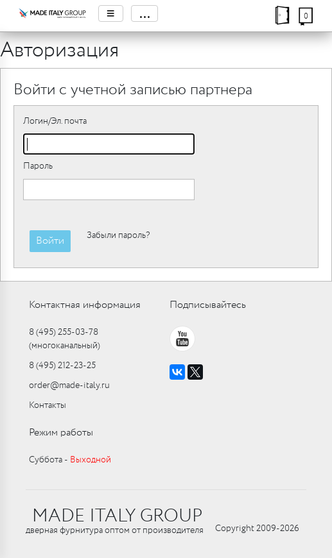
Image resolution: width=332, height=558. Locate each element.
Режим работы (61, 432)
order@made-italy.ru (69, 385)
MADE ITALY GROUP (117, 516)
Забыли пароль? (118, 235)
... (144, 13)
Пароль (38, 166)
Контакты (47, 405)
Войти (50, 240)
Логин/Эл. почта (55, 121)
